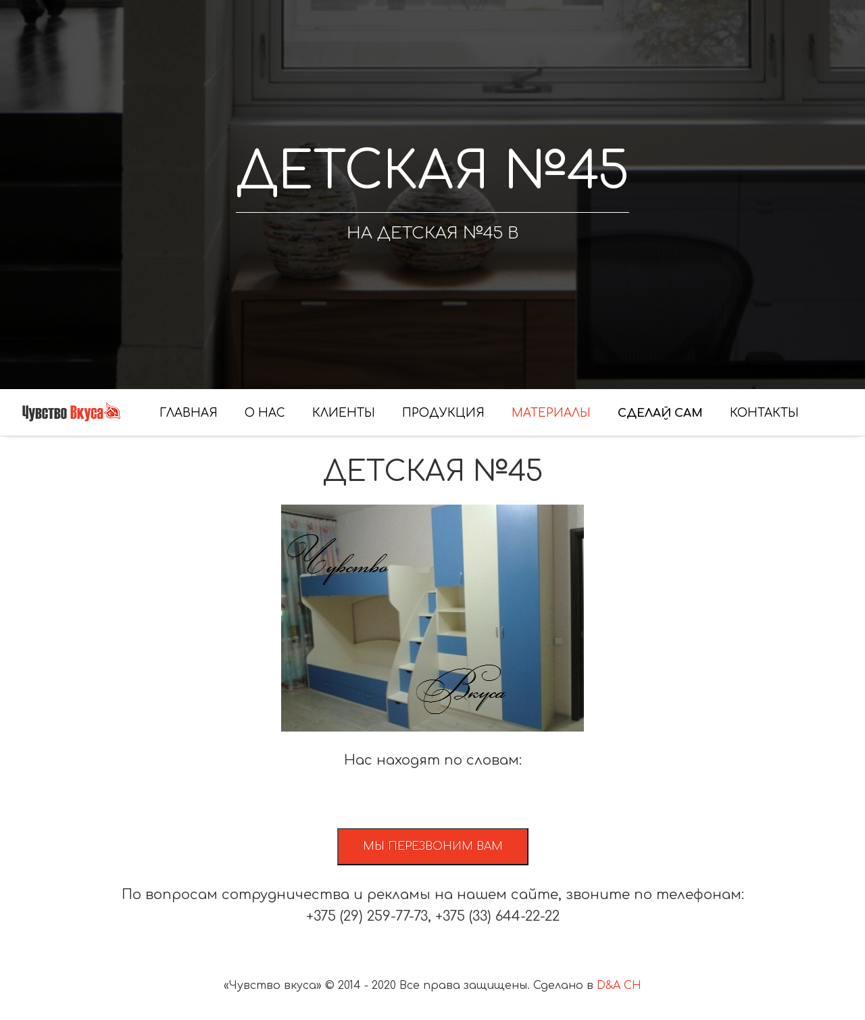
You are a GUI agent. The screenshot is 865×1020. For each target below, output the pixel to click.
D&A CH (619, 985)
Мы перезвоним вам (433, 846)
